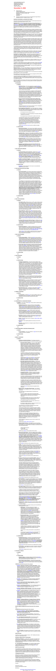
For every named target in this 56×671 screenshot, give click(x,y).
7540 (39, 228)
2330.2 (38, 306)
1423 (33, 228)
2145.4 (27, 370)
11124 (28, 125)
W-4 (34, 541)
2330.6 (38, 318)
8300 (22, 477)
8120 (22, 544)
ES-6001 (18, 599)
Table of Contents (27, 669)
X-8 (17, 630)
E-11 (18, 619)
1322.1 (36, 131)
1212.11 (22, 231)
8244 (28, 496)
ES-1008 (20, 156)
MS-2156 (36, 451)
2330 (29, 302)
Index (31, 669)
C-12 (40, 241)
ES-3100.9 (18, 603)
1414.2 (35, 193)
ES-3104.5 (34, 540)
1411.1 (36, 88)
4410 (41, 220)
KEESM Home (22, 669)
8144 (25, 496)
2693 (22, 443)
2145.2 (27, 357)
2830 (31, 210)
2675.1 (25, 421)
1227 (36, 144)
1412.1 (31, 193)
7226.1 (20, 278)
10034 (34, 237)
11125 (33, 141)
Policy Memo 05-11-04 (34, 229)
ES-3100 (40, 62)
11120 (22, 125)
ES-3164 (30, 510)
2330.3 (28, 310)
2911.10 (30, 421)
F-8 (24, 500)
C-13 (19, 610)
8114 (29, 532)
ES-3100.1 (16, 24)
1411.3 (29, 294)
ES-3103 (18, 585)
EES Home (34, 669)
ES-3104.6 (30, 498)
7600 (32, 205)
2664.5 (25, 430)
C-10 (23, 241)
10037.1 (25, 245)
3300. (22, 562)
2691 (25, 455)
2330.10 (20, 321)
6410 (26, 106)
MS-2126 (22, 520)
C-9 (17, 610)
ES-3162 (21, 497)
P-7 (34, 358)
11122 (25, 125)
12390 (20, 159)
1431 (29, 205)
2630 (22, 549)
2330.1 (23, 306)
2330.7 (41, 318)
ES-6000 (18, 590)
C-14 (21, 610)
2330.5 (36, 318)
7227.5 (40, 285)
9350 (38, 287)
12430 (39, 151)
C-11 (26, 241)
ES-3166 (18, 588)
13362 (35, 331)
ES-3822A (40, 436)
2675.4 (28, 421)
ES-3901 (37, 52)
